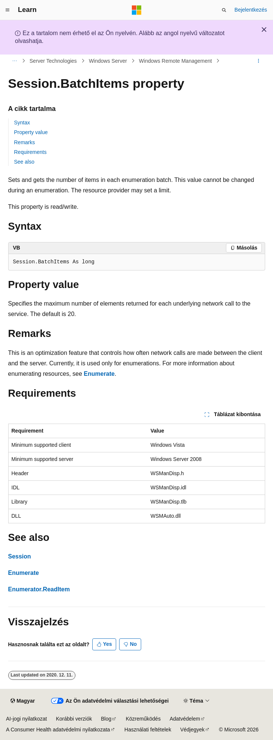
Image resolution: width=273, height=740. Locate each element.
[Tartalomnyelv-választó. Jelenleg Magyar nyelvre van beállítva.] (22, 701)
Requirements (30, 152)
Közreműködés (143, 719)
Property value (31, 132)
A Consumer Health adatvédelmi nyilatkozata (58, 730)
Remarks (24, 142)
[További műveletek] (258, 61)
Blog (106, 719)
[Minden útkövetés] (14, 61)
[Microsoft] (137, 10)
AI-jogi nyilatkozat (26, 719)
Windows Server (108, 61)
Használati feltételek (147, 730)
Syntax (22, 123)
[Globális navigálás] (7, 10)
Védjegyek (192, 730)
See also (24, 162)
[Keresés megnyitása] (224, 10)
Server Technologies (53, 61)
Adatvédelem (185, 719)
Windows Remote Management (175, 61)
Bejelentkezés (251, 10)
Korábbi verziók (74, 719)
